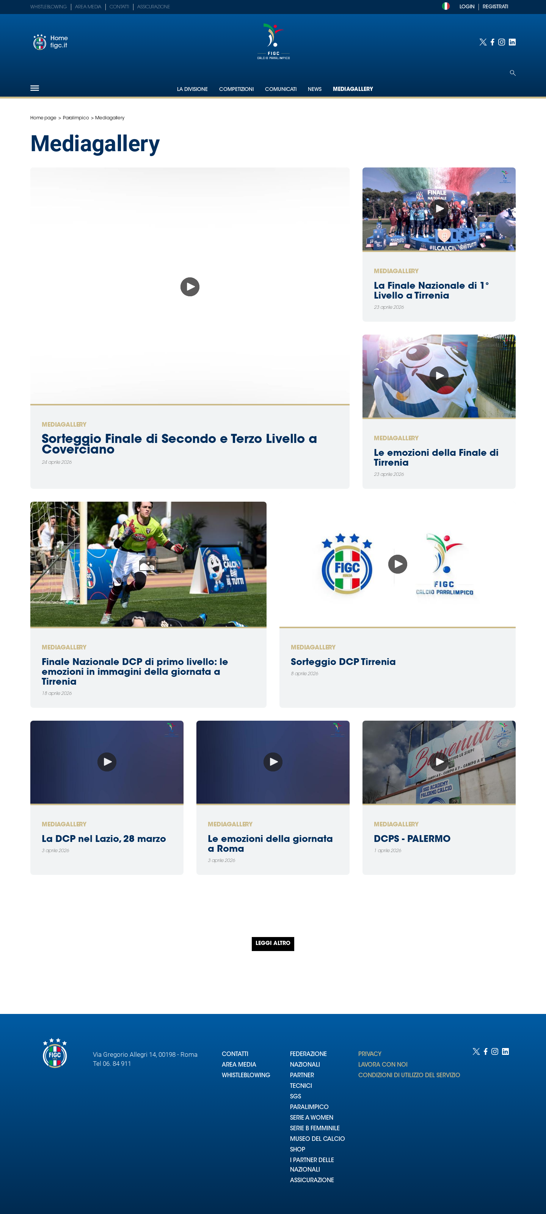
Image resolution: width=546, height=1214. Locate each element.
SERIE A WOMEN (311, 1118)
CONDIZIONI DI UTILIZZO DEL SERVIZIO (409, 1076)
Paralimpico (76, 118)
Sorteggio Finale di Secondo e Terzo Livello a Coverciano (179, 445)
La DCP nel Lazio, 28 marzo (104, 839)
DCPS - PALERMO (412, 839)
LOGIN (467, 7)
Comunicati (281, 89)
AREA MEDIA (239, 1065)
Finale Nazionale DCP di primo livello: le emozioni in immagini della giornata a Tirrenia (135, 672)
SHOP (297, 1150)
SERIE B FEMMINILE (315, 1129)
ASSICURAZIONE (312, 1181)
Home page (43, 118)
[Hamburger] (34, 88)
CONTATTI (235, 1055)
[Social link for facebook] (492, 42)
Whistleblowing (48, 7)
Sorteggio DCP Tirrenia (343, 662)
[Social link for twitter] (483, 42)
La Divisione (192, 89)
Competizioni (236, 89)
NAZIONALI (305, 1065)
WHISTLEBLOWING (246, 1076)
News (315, 89)
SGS (295, 1097)
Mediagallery (353, 89)
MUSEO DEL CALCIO (317, 1139)
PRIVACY (369, 1055)
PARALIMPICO (309, 1108)
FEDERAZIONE (308, 1055)
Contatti (119, 7)
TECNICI (301, 1086)
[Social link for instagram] (501, 42)
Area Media (88, 7)
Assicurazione (153, 7)
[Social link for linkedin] (512, 42)
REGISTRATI (495, 7)
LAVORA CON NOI (383, 1065)
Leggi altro (273, 943)
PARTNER (302, 1076)
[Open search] (513, 73)
